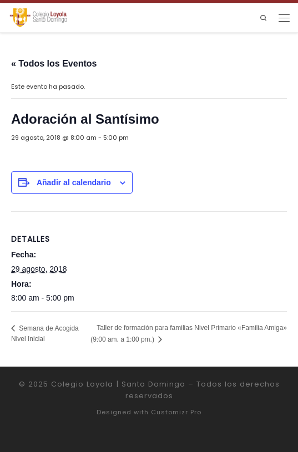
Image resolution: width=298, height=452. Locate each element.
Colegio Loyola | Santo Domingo (118, 384)
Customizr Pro (176, 412)
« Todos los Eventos (54, 63)
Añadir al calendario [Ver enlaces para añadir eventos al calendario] (74, 182)
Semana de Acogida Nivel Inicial (45, 333)
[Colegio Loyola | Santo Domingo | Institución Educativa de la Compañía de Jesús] (38, 17)
